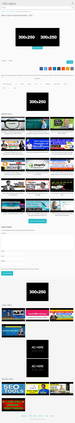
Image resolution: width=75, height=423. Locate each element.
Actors (52, 416)
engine (22, 84)
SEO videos (8, 3)
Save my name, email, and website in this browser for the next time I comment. (20, 269)
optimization (56, 84)
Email (3, 256)
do (16, 84)
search (65, 84)
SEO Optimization (10, 11)
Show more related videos (37, 221)
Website (3, 261)
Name (3, 251)
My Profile (41, 416)
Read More (37, 78)
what (14, 88)
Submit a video (32, 416)
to (9, 88)
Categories (24, 416)
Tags (47, 416)
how (35, 84)
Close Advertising (37, 47)
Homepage (3, 11)
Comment (3, 233)
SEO (3, 88)
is (40, 84)
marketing (47, 84)
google (29, 84)
